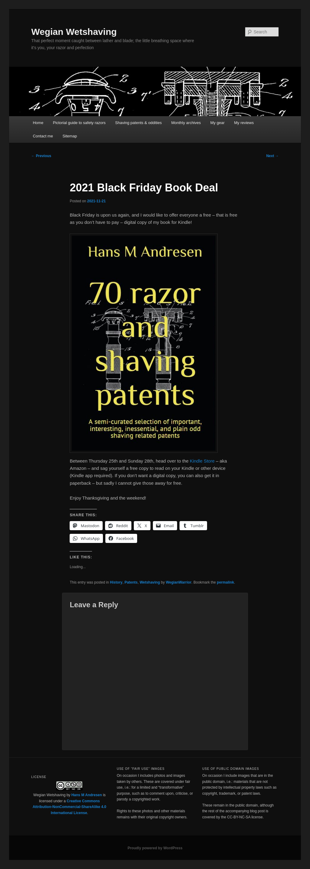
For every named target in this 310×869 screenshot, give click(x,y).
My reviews (244, 122)
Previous (41, 156)
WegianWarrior (179, 582)
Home (38, 122)
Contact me (43, 136)
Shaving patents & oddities (138, 122)
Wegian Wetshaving (74, 32)
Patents (130, 582)
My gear (217, 122)
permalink (225, 582)
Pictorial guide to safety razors (79, 122)
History (116, 582)
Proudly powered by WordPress (154, 848)
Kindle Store (202, 460)
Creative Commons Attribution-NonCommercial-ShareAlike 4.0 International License (69, 807)
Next (272, 156)
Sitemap (69, 136)
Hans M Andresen (86, 795)
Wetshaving (150, 582)
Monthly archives (186, 122)
